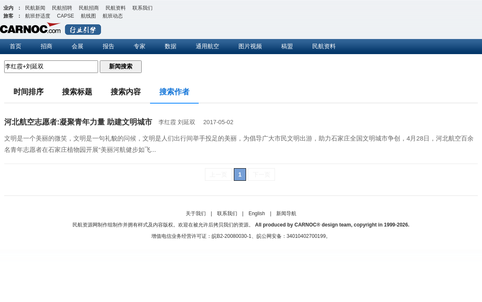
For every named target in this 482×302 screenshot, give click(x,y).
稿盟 (287, 46)
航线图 (88, 16)
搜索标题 (77, 92)
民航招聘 (62, 8)
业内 (8, 8)
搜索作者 (174, 92)
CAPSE (65, 16)
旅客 (8, 16)
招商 (46, 46)
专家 (139, 46)
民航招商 (89, 8)
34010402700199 (306, 236)
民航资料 (116, 8)
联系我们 (142, 8)
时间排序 (28, 92)
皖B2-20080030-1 (231, 236)
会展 (77, 46)
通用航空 (207, 46)
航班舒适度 (37, 16)
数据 (170, 46)
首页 (15, 46)
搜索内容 (126, 92)
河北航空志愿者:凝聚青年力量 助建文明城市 (78, 122)
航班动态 (113, 16)
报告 (108, 46)
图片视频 (250, 46)
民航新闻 (35, 8)
